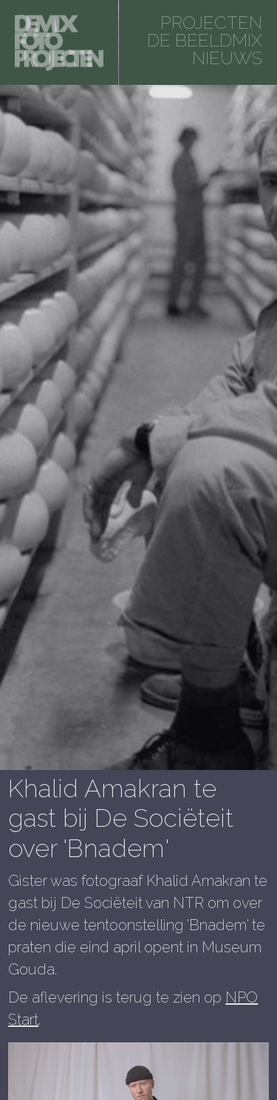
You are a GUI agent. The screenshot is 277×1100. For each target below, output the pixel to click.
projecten (211, 22)
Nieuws (227, 58)
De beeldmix (204, 40)
